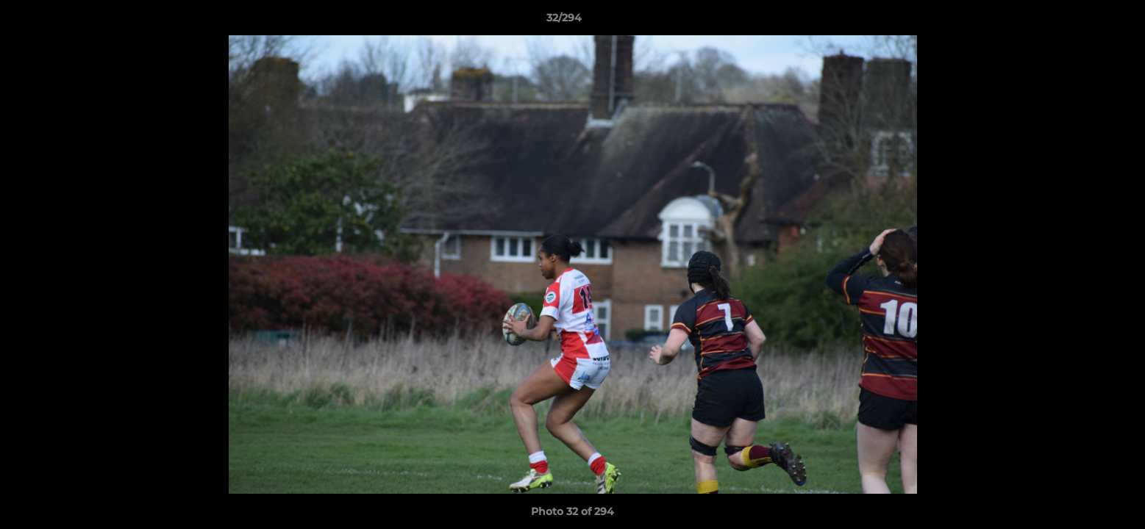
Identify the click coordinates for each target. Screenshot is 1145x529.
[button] (1083, 21)
